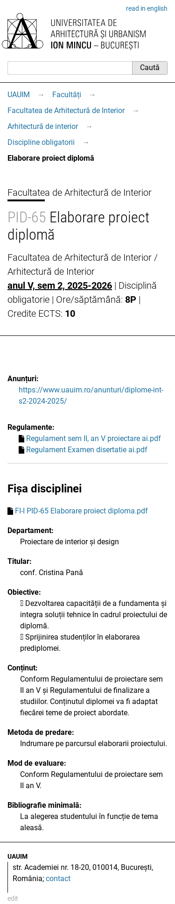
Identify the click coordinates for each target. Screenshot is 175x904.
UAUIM (18, 94)
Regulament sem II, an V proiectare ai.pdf (93, 438)
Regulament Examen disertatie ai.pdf (86, 449)
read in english (147, 8)
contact (58, 878)
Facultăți (66, 94)
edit (12, 898)
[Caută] (69, 67)
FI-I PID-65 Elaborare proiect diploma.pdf (81, 510)
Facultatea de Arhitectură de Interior (66, 110)
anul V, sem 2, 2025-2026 (59, 285)
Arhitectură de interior (42, 126)
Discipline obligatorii (41, 142)
